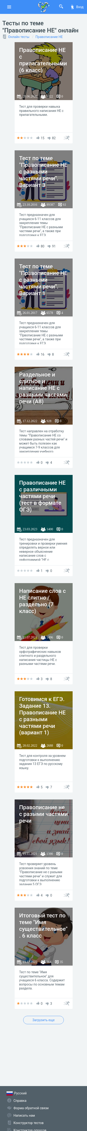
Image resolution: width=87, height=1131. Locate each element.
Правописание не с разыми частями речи (43, 814)
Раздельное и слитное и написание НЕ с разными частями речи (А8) (43, 387)
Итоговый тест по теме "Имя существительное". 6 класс (43, 925)
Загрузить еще (43, 1020)
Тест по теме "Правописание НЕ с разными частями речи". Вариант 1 (43, 279)
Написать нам (24, 1115)
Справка (19, 1101)
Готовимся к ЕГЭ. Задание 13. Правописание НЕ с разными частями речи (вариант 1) (42, 716)
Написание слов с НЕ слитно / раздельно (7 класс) (42, 601)
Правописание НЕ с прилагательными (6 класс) (43, 60)
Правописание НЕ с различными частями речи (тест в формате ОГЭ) (42, 496)
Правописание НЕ (49, 37)
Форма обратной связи (31, 1108)
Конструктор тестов (28, 1123)
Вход (77, 7)
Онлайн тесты (18, 37)
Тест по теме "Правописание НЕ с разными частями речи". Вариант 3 (43, 171)
